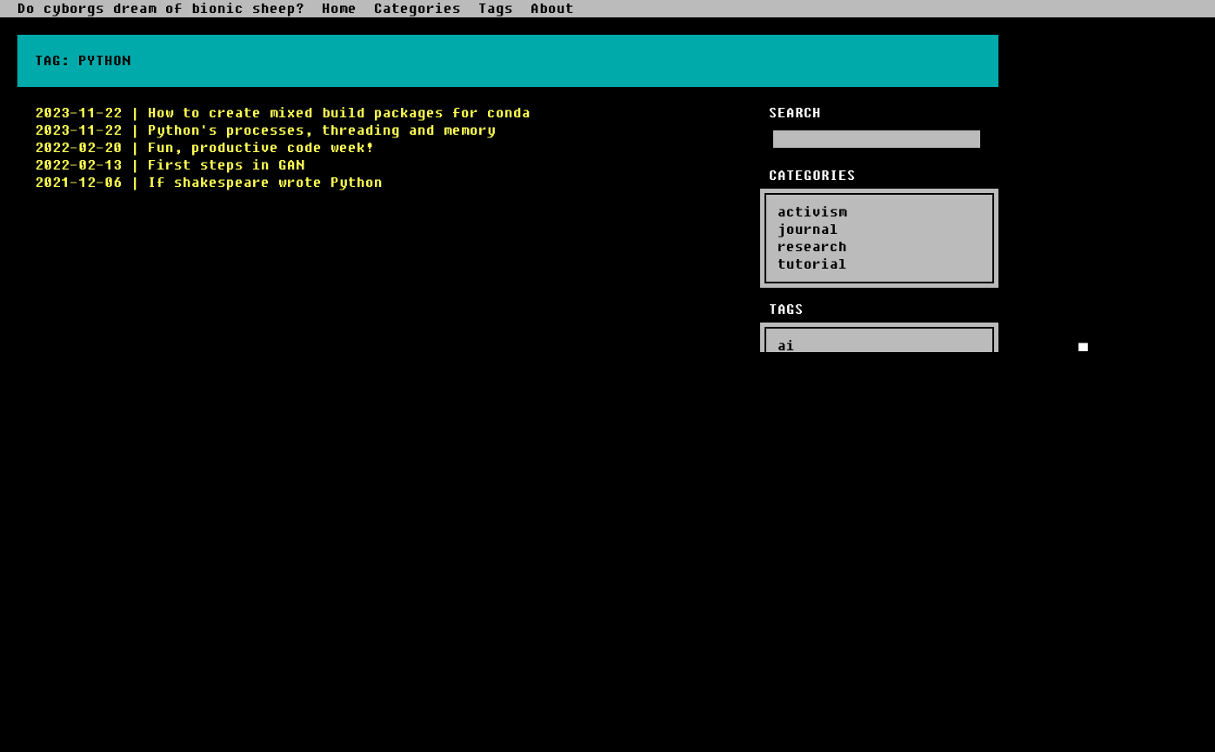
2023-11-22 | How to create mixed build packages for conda (283, 113)
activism (812, 212)
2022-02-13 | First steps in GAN (169, 165)
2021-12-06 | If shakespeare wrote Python (209, 182)
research (812, 247)
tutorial (812, 264)
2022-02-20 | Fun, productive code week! (204, 147)
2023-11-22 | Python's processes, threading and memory (265, 130)
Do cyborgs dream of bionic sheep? (160, 8)
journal (808, 229)
